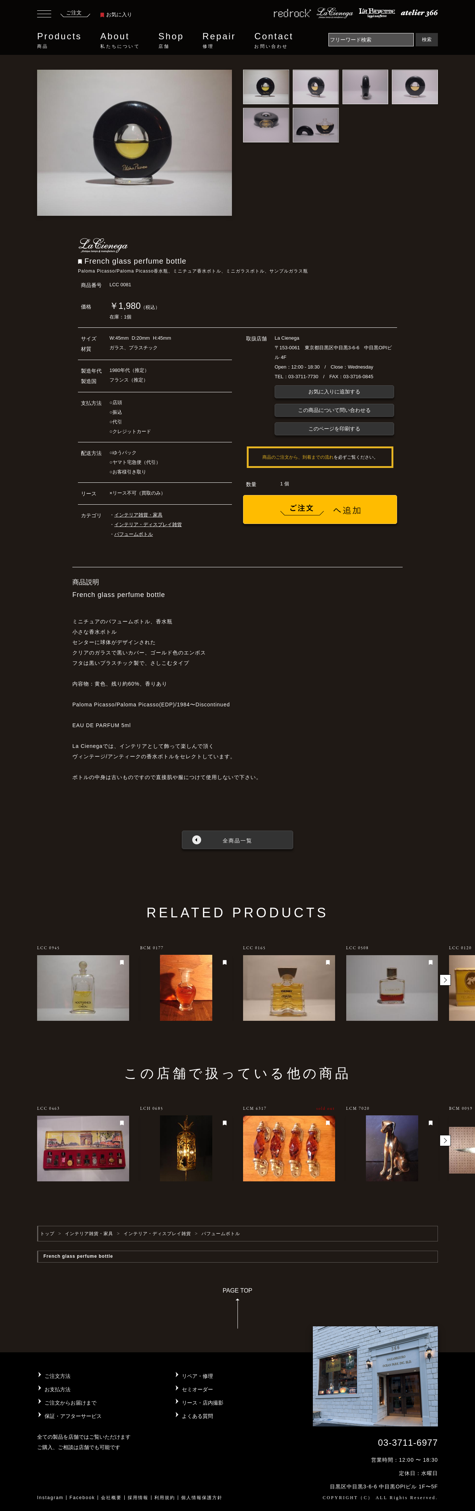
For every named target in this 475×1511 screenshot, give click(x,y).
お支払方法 (58, 1389)
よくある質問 (197, 1416)
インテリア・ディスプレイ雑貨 (148, 524)
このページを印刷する (334, 429)
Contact (273, 40)
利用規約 (164, 1497)
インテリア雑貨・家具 (138, 515)
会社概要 (111, 1497)
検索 (427, 39)
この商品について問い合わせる (334, 410)
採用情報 (138, 1497)
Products (59, 40)
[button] (445, 980)
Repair (219, 40)
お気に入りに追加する (334, 392)
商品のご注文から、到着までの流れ (298, 457)
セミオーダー (197, 1389)
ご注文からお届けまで (70, 1403)
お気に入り (116, 14)
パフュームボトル (133, 534)
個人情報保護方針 (202, 1497)
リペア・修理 (197, 1376)
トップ (47, 1233)
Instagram (50, 1497)
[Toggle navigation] (44, 14)
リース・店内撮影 (202, 1403)
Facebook (82, 1497)
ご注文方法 (58, 1376)
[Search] (371, 39)
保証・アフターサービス (73, 1416)
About (120, 40)
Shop (171, 40)
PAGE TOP (237, 1310)
